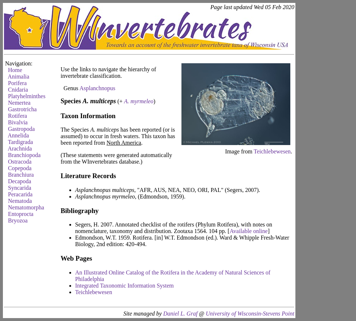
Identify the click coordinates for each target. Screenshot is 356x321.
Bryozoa (18, 220)
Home (15, 70)
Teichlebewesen (272, 151)
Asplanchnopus (97, 88)
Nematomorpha (26, 207)
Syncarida (19, 188)
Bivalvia (18, 122)
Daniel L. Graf (180, 313)
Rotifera (17, 116)
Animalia (18, 76)
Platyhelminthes (26, 96)
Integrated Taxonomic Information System (124, 285)
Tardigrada (20, 142)
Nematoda (20, 201)
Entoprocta (20, 214)
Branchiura (21, 175)
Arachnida (20, 148)
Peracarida (20, 194)
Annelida (18, 135)
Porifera (17, 83)
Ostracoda (20, 162)
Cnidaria (18, 90)
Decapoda (19, 181)
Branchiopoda (24, 155)
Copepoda (20, 168)
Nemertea (19, 103)
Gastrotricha (22, 109)
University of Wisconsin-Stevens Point (250, 313)
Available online (249, 231)
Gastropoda (21, 129)
